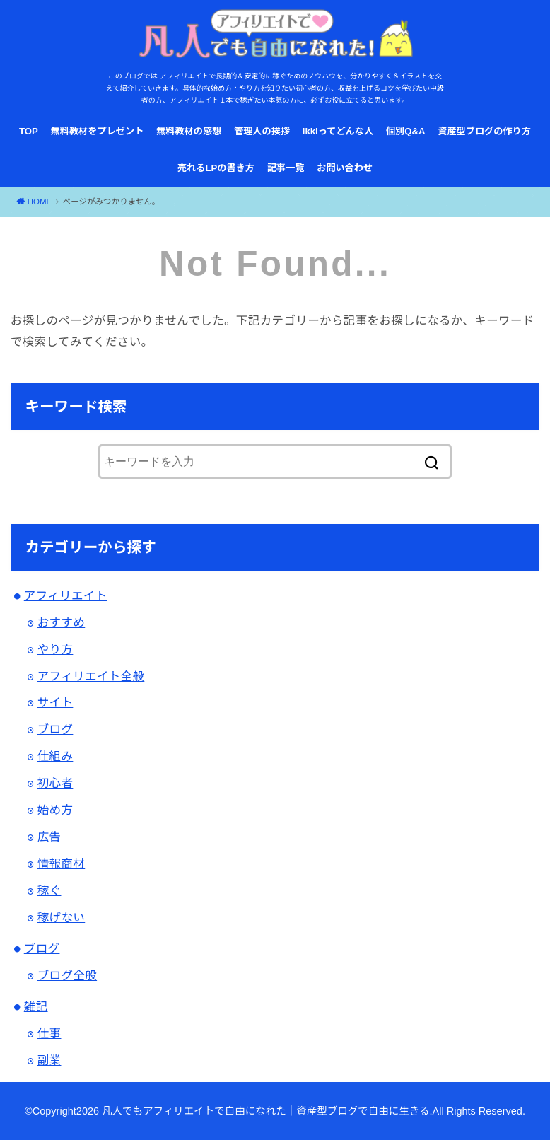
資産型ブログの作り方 (484, 131)
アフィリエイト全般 (91, 676)
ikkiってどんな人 (338, 131)
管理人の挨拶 (262, 131)
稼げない (61, 917)
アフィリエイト (65, 595)
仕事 (49, 1033)
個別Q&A (406, 131)
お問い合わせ (345, 168)
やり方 (55, 649)
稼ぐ (49, 890)
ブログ (55, 729)
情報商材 (61, 863)
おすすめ (61, 622)
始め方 (55, 809)
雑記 (36, 1006)
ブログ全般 (67, 975)
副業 (49, 1060)
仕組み (55, 756)
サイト (55, 702)
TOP (28, 131)
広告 (49, 836)
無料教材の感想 (188, 131)
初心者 (55, 783)
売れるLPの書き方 (215, 168)
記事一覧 (286, 168)
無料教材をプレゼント (97, 131)
